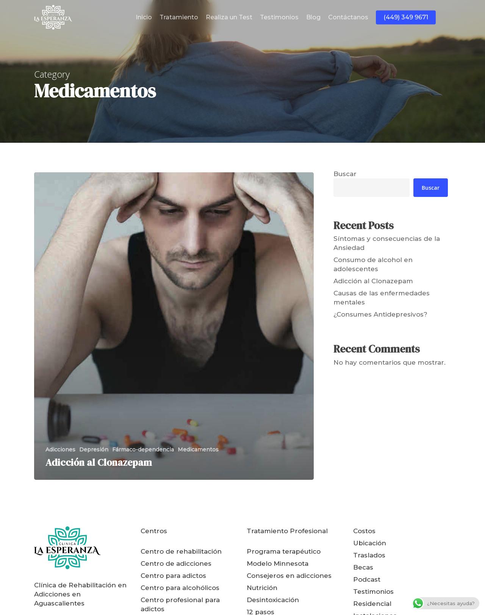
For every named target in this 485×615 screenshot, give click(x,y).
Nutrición (262, 588)
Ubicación (369, 543)
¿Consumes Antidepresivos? (380, 314)
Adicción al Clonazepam (373, 281)
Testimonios (373, 591)
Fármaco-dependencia (143, 449)
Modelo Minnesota (277, 563)
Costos (364, 531)
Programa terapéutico (284, 551)
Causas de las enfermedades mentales (381, 297)
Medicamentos (198, 449)
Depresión (93, 449)
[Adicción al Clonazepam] (174, 326)
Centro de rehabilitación (181, 551)
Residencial (372, 603)
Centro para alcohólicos (180, 588)
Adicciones (60, 449)
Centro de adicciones (176, 563)
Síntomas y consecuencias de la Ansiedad (386, 243)
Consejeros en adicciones (289, 575)
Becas (363, 567)
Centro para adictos (173, 575)
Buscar (345, 174)
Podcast (366, 579)
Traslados (369, 555)
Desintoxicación (273, 600)
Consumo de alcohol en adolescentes (373, 264)
